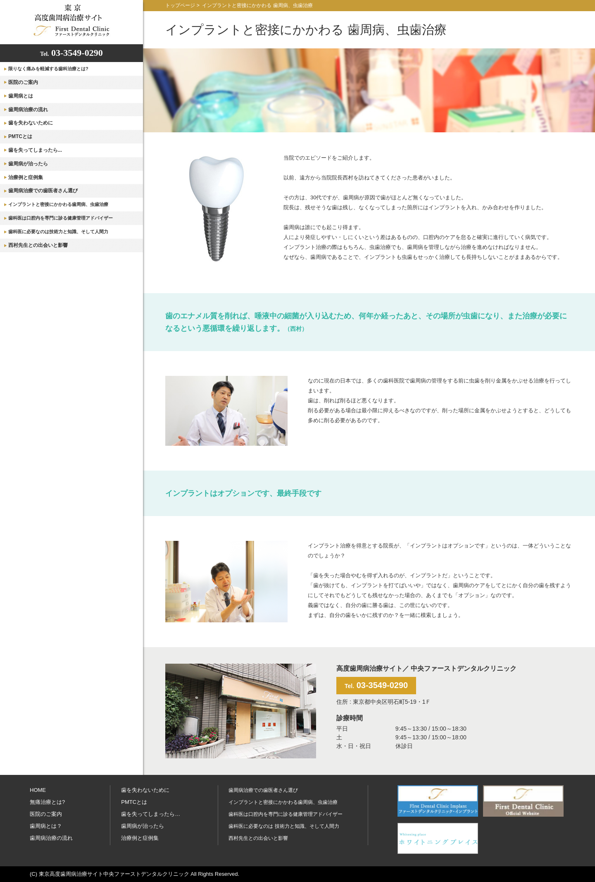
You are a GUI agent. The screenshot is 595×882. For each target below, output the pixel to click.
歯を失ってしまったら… (150, 814)
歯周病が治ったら (28, 164)
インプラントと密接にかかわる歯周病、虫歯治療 (58, 204)
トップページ (180, 5)
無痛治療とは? (47, 802)
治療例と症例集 (25, 177)
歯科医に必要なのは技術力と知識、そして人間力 (58, 231)
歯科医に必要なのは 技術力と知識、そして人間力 (283, 826)
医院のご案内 (23, 82)
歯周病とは (20, 96)
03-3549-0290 (71, 53)
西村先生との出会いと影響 (38, 245)
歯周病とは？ (46, 826)
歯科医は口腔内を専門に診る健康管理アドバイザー (60, 217)
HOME (38, 790)
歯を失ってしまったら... (35, 150)
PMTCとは (20, 136)
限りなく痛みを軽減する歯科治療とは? (48, 68)
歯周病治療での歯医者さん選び (43, 191)
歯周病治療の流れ (28, 109)
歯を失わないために (30, 123)
